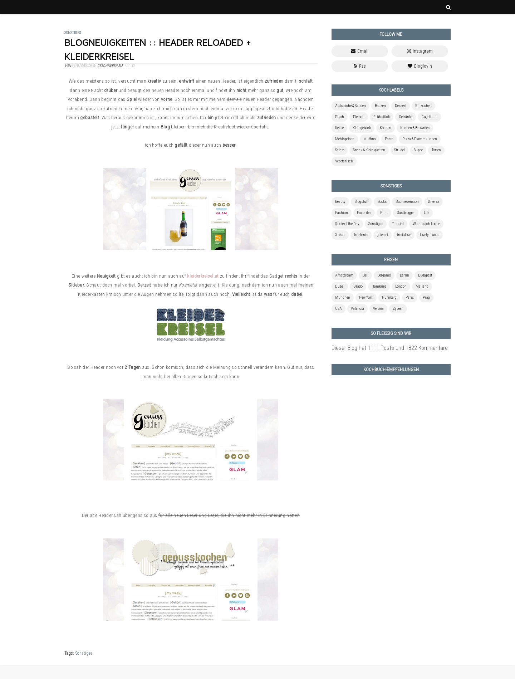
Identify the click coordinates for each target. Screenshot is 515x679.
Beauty (340, 201)
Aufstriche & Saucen (350, 105)
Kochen (385, 128)
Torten (436, 150)
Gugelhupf (429, 116)
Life (426, 212)
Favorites (364, 212)
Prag (426, 297)
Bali (365, 275)
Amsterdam (344, 275)
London (401, 286)
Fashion (341, 212)
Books (382, 201)
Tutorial (398, 223)
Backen (380, 105)
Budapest (425, 275)
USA (338, 308)
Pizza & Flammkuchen (419, 139)
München (342, 297)
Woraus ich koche (426, 223)
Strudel (399, 150)
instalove (404, 235)
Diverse (433, 201)
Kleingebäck (362, 128)
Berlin (404, 275)
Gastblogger (406, 212)
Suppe (418, 150)
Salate (339, 150)
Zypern (398, 308)
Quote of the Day (347, 223)
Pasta (389, 139)
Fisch (339, 116)
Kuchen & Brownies (415, 128)
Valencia (357, 308)
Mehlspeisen (344, 139)
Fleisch (358, 116)
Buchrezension (407, 201)
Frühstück (381, 116)
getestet (382, 235)
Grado (358, 286)
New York (366, 297)
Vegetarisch (344, 161)
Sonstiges (84, 653)
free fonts (361, 235)
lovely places (429, 235)
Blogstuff (361, 201)
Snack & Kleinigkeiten (369, 150)
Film (384, 212)
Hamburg (379, 286)
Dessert (400, 105)
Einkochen (423, 105)
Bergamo (384, 275)
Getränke (405, 116)
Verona (378, 308)
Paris (410, 297)
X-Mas (340, 235)
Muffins (369, 139)
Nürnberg (389, 297)
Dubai (339, 286)
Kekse (339, 128)
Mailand (422, 286)
